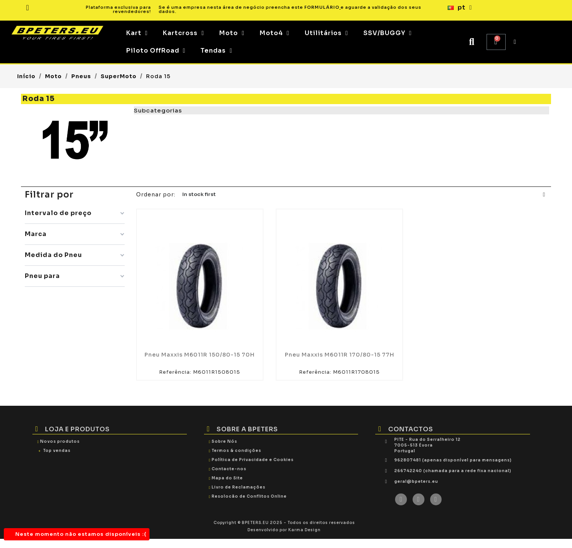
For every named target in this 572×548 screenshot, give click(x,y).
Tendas (216, 51)
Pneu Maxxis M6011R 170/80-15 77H (339, 354)
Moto (231, 33)
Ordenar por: (155, 194)
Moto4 (274, 33)
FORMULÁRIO (321, 7)
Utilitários (326, 33)
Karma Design (304, 530)
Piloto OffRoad (156, 51)
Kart (137, 33)
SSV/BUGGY (387, 33)
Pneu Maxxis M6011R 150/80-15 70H (200, 354)
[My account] (515, 42)
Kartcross (183, 33)
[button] (472, 42)
